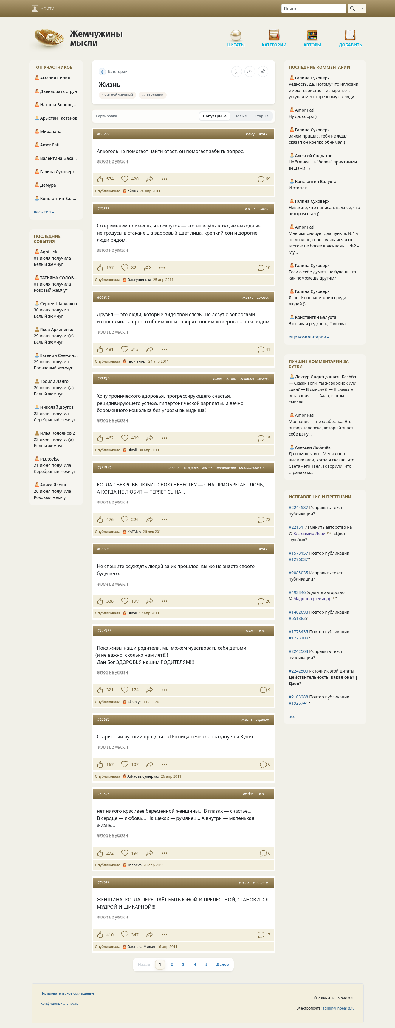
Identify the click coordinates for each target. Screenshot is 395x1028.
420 (135, 179)
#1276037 (298, 559)
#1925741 (298, 703)
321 (110, 689)
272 (110, 853)
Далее (222, 964)
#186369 (104, 467)
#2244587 (298, 507)
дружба (263, 297)
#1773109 (298, 638)
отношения (226, 467)
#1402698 (298, 612)
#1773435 (298, 631)
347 (135, 934)
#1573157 (298, 553)
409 (135, 438)
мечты (263, 378)
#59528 (103, 793)
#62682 (103, 719)
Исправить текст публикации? (316, 511)
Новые (240, 115)
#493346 (297, 592)
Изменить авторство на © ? (320, 533)
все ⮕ (294, 716)
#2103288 (298, 697)
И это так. (298, 188)
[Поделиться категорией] (249, 71)
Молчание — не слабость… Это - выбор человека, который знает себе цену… (321, 428)
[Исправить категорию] (263, 71)
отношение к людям (256, 467)
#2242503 (298, 651)
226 (135, 519)
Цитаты (236, 33)
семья (250, 630)
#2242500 (298, 671)
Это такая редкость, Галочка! (318, 323)
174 (135, 689)
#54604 (103, 549)
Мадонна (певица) (311, 598)
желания (246, 378)
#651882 (297, 618)
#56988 (103, 882)
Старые (262, 115)
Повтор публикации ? (319, 556)
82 (133, 267)
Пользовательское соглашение (68, 993)
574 (110, 179)
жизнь (264, 134)
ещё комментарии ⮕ (309, 337)
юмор (250, 134)
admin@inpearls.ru (338, 1008)
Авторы (312, 33)
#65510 (103, 378)
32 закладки (153, 95)
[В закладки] (236, 71)
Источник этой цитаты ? (323, 677)
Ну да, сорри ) (303, 116)
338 (110, 601)
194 (135, 853)
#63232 (103, 134)
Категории (274, 33)
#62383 (103, 208)
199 (135, 601)
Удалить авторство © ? (317, 595)
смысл (264, 208)
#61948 (103, 297)
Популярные (215, 115)
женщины (261, 882)
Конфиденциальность (59, 1003)
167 (110, 764)
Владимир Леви (309, 533)
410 (110, 934)
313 (135, 349)
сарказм (262, 719)
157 (110, 267)
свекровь (191, 467)
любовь (249, 793)
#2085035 (298, 572)
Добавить (350, 33)
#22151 (296, 527)
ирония (174, 467)
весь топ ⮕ (44, 212)
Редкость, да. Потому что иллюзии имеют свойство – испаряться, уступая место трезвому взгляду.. (324, 90)
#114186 (104, 630)
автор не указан (112, 161)
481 (110, 349)
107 (135, 764)
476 (110, 519)
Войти (43, 8)
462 (110, 438)
